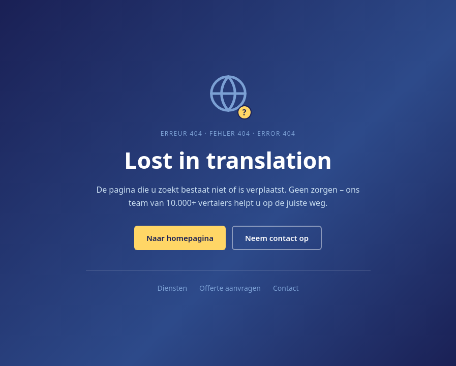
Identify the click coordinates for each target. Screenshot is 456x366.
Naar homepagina (180, 238)
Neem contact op (277, 238)
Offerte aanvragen (230, 288)
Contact (286, 288)
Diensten (172, 288)
